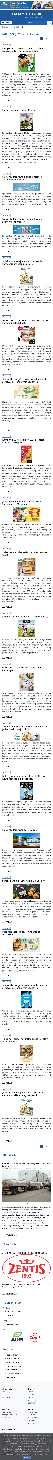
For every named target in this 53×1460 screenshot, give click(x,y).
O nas (4, 1432)
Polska (4, 1395)
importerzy (10, 1377)
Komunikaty (32, 1418)
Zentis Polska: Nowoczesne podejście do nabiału (24, 1252)
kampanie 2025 (11, 1324)
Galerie (31, 1397)
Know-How (6, 1418)
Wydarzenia (32, 1400)
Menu (6, 22)
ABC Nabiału (6, 1412)
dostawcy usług (12, 1373)
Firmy (8, 1349)
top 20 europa (11, 1359)
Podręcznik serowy (9, 1415)
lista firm (31, 1420)
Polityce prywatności (38, 1454)
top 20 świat (11, 1355)
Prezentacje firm (12, 1366)
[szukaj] (37, 23)
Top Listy (31, 1423)
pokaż (9, 100)
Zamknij (27, 1457)
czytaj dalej (11, 1235)
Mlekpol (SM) (17, 27)
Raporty (10, 1154)
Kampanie (6, 27)
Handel (4, 1400)
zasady (8, 1315)
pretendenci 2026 (12, 1311)
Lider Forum (12, 1302)
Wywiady (10, 1244)
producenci (10, 1370)
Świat (4, 1392)
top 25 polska (11, 1362)
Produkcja (6, 1397)
